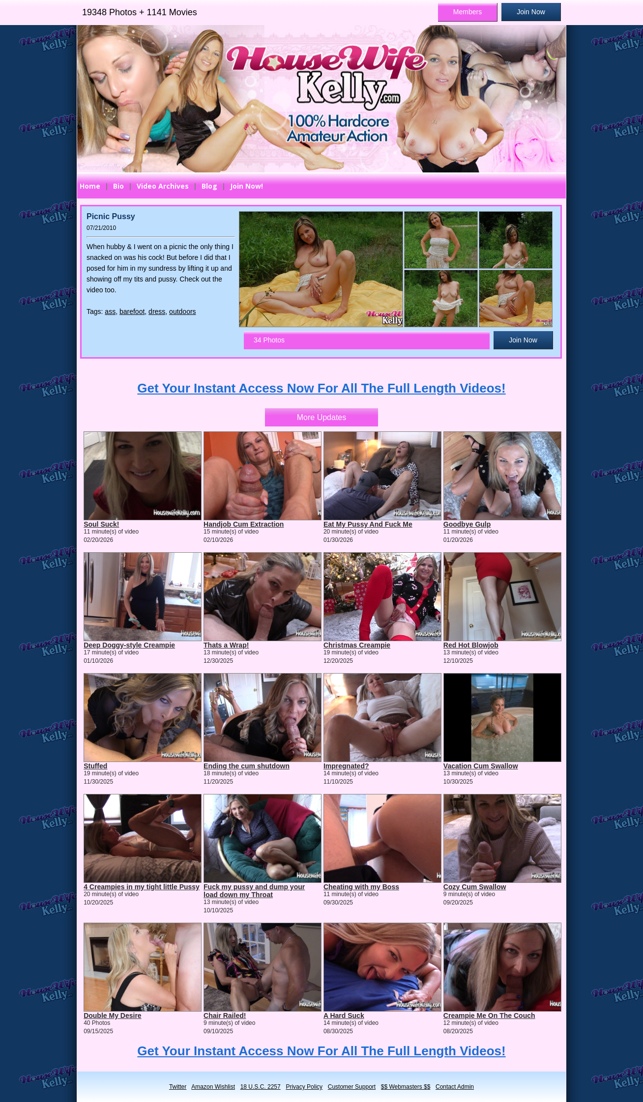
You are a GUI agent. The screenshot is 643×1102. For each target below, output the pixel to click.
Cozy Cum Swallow (474, 887)
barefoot (132, 311)
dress (156, 311)
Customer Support (352, 1086)
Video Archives (163, 186)
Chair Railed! (225, 1015)
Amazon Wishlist (213, 1086)
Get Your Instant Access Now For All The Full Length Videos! (321, 388)
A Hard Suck (343, 1015)
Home (90, 186)
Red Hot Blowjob (470, 645)
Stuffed (95, 766)
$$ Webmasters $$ (406, 1086)
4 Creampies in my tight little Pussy (142, 887)
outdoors (182, 311)
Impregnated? (346, 766)
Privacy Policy (304, 1086)
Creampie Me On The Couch (489, 1015)
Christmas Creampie (356, 645)
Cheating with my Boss (361, 887)
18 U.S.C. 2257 (260, 1086)
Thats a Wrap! (226, 645)
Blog (209, 186)
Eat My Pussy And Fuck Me (367, 524)
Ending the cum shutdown (247, 766)
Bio (118, 186)
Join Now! (246, 186)
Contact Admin (455, 1086)
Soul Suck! (101, 524)
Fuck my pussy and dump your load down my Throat (254, 891)
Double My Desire (112, 1015)
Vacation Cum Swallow (480, 766)
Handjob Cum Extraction (244, 524)
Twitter (177, 1086)
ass (110, 311)
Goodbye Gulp (467, 524)
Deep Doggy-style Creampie (129, 645)
